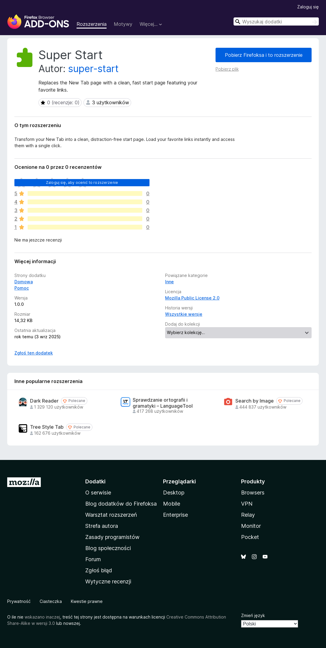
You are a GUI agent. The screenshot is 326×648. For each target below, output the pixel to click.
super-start (93, 69)
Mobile (171, 503)
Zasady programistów (112, 537)
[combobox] (276, 21)
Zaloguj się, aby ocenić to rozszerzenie (82, 182)
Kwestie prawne (87, 601)
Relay (248, 515)
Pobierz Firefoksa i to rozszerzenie (264, 55)
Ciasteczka (51, 601)
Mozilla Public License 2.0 (192, 297)
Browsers (252, 492)
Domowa (23, 281)
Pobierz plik (227, 68)
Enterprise (175, 515)
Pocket (250, 537)
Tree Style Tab (47, 427)
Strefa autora (101, 526)
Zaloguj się (308, 6)
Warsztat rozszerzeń (111, 515)
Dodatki (95, 481)
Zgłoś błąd (98, 570)
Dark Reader (44, 401)
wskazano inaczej (42, 616)
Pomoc (21, 288)
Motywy (123, 24)
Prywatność (19, 601)
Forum (93, 559)
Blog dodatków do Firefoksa (121, 503)
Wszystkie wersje (183, 314)
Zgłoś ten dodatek (33, 352)
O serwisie (98, 492)
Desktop (173, 492)
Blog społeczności (108, 548)
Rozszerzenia (92, 24)
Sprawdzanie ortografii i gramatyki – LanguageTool (163, 403)
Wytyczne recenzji (108, 581)
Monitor (251, 526)
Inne (169, 281)
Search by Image (254, 401)
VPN (246, 503)
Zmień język (253, 615)
